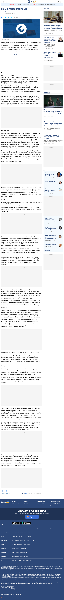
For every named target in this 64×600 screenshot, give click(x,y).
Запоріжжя (20, 532)
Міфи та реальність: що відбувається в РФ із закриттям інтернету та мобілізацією (50, 237)
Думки (45, 170)
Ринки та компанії (15, 552)
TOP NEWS (47, 92)
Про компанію (14, 501)
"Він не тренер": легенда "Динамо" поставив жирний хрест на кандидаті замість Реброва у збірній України (50, 55)
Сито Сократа (47, 193)
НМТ (33, 540)
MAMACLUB (22, 556)
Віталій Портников (47, 246)
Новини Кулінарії (23, 548)
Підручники (17, 540)
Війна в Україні (18, 4)
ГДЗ (12, 540)
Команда (26, 501)
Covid (27, 556)
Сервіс (28, 544)
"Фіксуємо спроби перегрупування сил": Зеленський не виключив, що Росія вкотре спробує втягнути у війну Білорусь (53, 111)
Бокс (25, 536)
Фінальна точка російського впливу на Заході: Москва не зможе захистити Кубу (50, 190)
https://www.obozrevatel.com (43, 566)
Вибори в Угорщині (51, 4)
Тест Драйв (14, 544)
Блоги (43, 528)
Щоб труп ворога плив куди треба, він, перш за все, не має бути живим (50, 228)
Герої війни (11, 4)
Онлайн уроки (23, 540)
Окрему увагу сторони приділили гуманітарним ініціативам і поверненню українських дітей (52, 128)
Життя (27, 528)
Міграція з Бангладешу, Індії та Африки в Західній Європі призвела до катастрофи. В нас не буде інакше (49, 174)
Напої (17, 548)
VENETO (35, 4)
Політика (11, 528)
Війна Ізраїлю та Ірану (27, 4)
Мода (24, 560)
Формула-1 (30, 536)
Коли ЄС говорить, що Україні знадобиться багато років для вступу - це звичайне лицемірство (50, 220)
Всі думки (46, 250)
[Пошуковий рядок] (61, 2)
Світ (18, 528)
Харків (16, 532)
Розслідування (37, 528)
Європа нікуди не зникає (50, 244)
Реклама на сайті (15, 503)
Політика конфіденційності (54, 501)
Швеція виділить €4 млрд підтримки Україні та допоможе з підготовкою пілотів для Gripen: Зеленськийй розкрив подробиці (53, 123)
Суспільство (7, 11)
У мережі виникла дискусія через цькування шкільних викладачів (53, 31)
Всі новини (60, 528)
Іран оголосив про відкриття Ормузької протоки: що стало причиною (51, 136)
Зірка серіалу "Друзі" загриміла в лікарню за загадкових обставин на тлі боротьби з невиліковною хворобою (50, 40)
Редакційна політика (6, 493)
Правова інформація (41, 501)
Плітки (16, 560)
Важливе (46, 8)
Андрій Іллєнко (47, 177)
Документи (26, 503)
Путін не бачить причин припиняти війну (50, 182)
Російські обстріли (42, 4)
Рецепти (13, 548)
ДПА (28, 540)
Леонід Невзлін (47, 185)
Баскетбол (18, 536)
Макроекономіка (23, 552)
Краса (20, 560)
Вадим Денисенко (47, 240)
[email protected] (16, 591)
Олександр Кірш (47, 231)
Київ (13, 532)
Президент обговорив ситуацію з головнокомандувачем (50, 115)
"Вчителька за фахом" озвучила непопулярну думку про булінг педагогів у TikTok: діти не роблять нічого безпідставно (53, 27)
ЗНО (30, 540)
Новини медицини (15, 556)
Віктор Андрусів (47, 223)
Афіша (13, 560)
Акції (25, 544)
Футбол (13, 536)
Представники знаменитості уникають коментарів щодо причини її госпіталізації (49, 45)
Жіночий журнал (29, 560)
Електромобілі (20, 544)
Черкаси (29, 532)
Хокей (22, 536)
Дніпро (25, 532)
